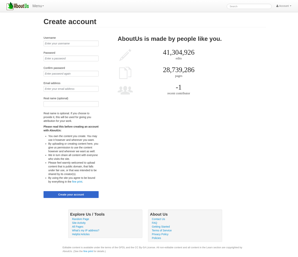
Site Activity (79, 222)
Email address (52, 83)
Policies (156, 238)
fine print (77, 181)
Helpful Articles (81, 234)
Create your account (71, 194)
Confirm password (54, 67)
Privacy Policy (160, 234)
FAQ (154, 222)
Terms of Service (162, 230)
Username (50, 37)
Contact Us (158, 219)
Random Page (80, 219)
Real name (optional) (56, 98)
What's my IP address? (85, 230)
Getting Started (161, 226)
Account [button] (283, 5)
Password (49, 52)
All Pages (77, 226)
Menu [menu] (38, 6)
